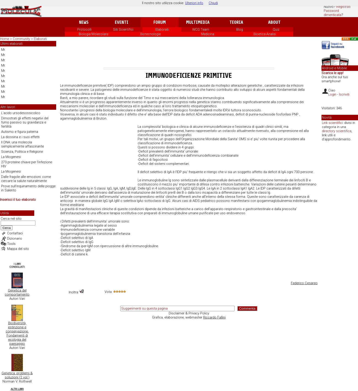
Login (332, 94)
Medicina (207, 34)
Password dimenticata (332, 13)
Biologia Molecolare (93, 34)
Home (4, 39)
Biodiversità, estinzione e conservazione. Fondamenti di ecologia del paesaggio (17, 333)
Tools (11, 244)
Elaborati (161, 29)
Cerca (7, 228)
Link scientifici (332, 123)
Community (22, 39)
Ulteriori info (194, 3)
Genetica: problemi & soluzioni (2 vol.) (17, 375)
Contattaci (15, 233)
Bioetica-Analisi (264, 34)
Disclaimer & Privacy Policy (189, 313)
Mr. (3, 50)
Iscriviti (344, 94)
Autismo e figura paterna (19, 132)
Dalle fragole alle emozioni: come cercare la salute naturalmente (26, 179)
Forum (159, 22)
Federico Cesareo (304, 283)
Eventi (121, 22)
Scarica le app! (332, 73)
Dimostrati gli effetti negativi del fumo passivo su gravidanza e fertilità (24, 122)
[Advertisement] (189, 55)
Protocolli (84, 29)
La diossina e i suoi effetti (20, 137)
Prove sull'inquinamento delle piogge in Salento (28, 188)
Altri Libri (17, 389)
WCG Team (200, 29)
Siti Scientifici (123, 29)
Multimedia (198, 22)
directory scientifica (336, 131)
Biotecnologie (150, 34)
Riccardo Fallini (214, 317)
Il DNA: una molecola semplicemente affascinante (22, 144)
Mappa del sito (18, 249)
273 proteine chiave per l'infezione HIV (26, 164)
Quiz (276, 29)
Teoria (236, 22)
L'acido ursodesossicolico (20, 113)
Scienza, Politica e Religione (22, 152)
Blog (239, 29)
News (83, 22)
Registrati (343, 7)
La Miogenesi (11, 157)
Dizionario (14, 238)
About (274, 22)
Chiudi (213, 3)
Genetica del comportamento (17, 292)
